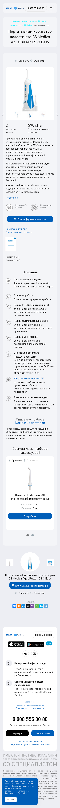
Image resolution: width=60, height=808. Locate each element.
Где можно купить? (16, 228)
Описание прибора (30, 419)
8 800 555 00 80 (30, 719)
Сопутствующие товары (19, 232)
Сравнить (24, 60)
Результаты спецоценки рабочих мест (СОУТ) (30, 744)
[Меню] (51, 8)
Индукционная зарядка (29, 378)
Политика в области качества (30, 741)
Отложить (39, 60)
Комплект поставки (30, 423)
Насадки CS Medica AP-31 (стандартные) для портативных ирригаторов (29, 498)
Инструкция (12, 256)
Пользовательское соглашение (30, 705)
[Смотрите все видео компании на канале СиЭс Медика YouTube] (34, 653)
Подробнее (12, 197)
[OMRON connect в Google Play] (35, 644)
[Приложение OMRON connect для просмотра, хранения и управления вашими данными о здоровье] (49, 644)
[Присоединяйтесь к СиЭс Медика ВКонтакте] (25, 653)
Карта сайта (30, 702)
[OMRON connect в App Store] (16, 644)
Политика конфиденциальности (30, 708)
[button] (27, 535)
